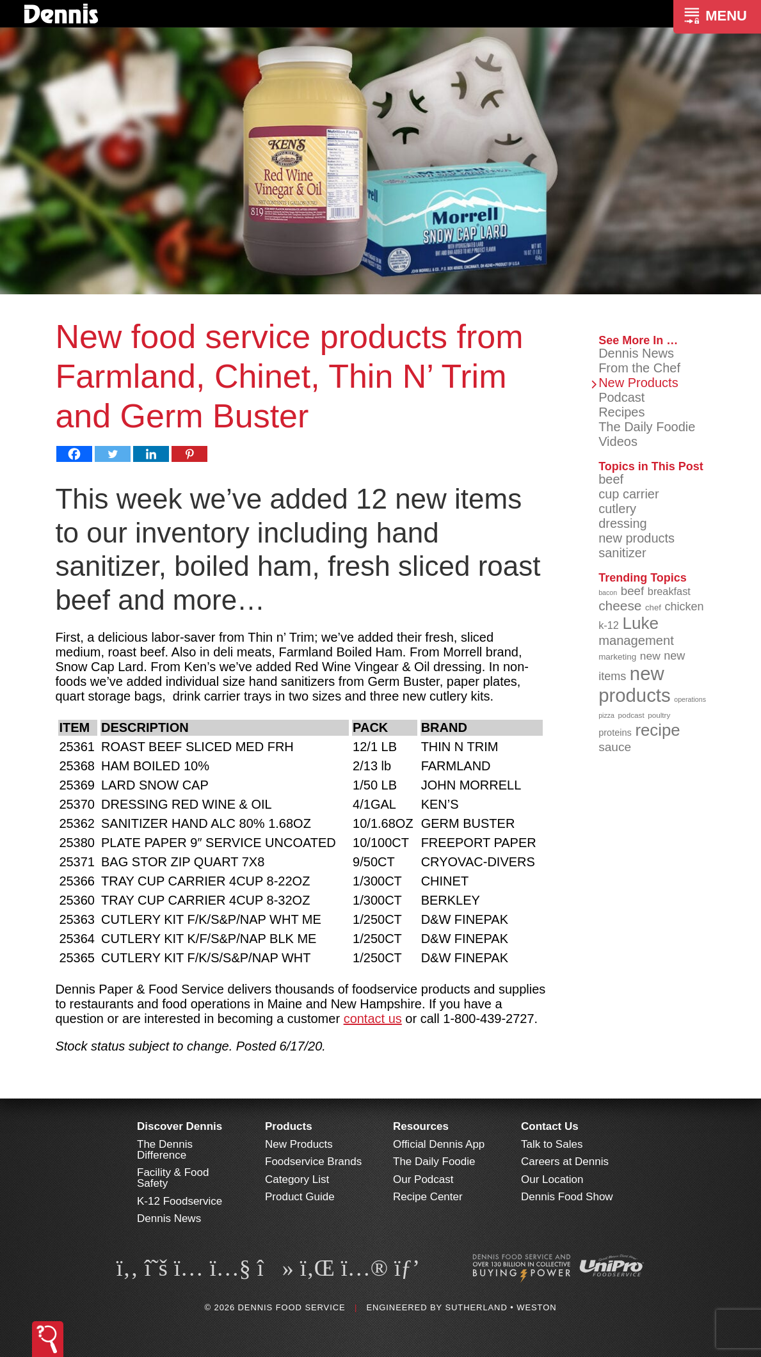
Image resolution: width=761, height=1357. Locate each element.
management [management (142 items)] (636, 640)
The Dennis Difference (165, 1149)
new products (636, 538)
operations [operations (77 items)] (690, 699)
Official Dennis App (439, 1144)
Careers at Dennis (565, 1161)
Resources (421, 1126)
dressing (622, 523)
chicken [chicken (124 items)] (683, 606)
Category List (297, 1179)
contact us (373, 1019)
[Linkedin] (151, 454)
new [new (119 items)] (650, 655)
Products (288, 1126)
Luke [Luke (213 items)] (640, 623)
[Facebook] (74, 454)
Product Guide (300, 1197)
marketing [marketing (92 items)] (617, 657)
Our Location (552, 1179)
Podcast (621, 397)
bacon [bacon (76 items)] (607, 592)
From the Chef (639, 368)
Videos (617, 441)
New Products (638, 383)
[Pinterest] (189, 454)
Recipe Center (428, 1197)
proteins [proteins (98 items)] (615, 732)
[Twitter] (113, 454)
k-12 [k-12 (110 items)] (608, 625)
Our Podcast (423, 1179)
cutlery (617, 509)
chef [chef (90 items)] (653, 607)
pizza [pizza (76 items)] (606, 715)
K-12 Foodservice (179, 1201)
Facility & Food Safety (173, 1177)
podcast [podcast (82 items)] (631, 715)
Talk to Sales (551, 1144)
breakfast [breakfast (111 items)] (669, 591)
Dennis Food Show (567, 1197)
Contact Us (550, 1126)
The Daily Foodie (646, 427)
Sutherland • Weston (500, 1307)
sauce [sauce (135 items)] (614, 747)
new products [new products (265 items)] (634, 684)
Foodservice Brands (313, 1161)
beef (610, 479)
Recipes (621, 412)
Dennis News (636, 353)
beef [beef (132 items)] (633, 591)
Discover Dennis (179, 1126)
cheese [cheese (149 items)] (619, 605)
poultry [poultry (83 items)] (659, 715)
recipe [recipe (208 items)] (657, 730)
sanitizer (622, 553)
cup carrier (628, 494)
